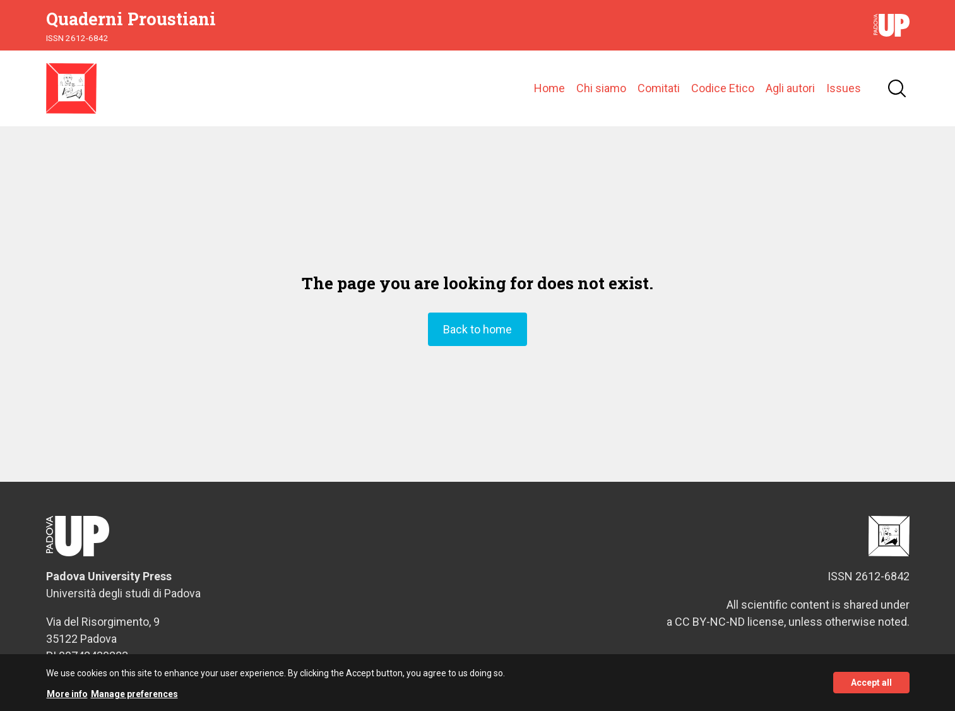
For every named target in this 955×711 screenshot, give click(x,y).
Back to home (477, 329)
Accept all (871, 686)
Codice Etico (722, 88)
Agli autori (790, 88)
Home (549, 88)
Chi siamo (601, 88)
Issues (843, 88)
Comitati (659, 88)
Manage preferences (134, 697)
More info (67, 697)
